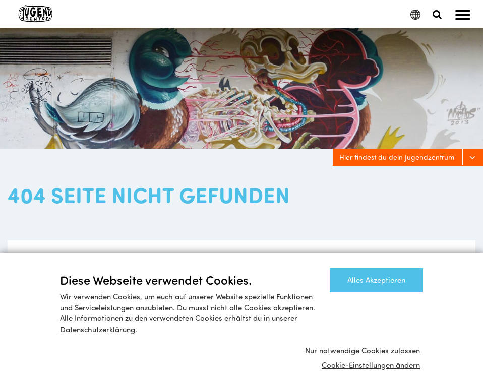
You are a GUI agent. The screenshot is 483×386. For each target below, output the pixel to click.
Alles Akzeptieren (376, 280)
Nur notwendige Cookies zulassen (362, 350)
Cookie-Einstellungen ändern (371, 365)
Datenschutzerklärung (97, 329)
